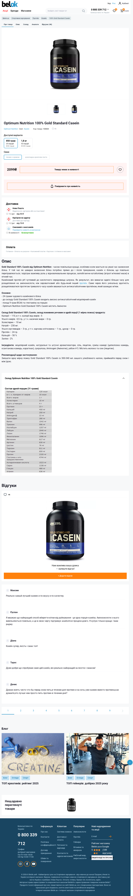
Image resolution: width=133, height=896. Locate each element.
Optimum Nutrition (11, 129)
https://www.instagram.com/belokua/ (20, 864)
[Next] (130, 762)
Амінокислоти (79, 832)
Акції (5, 11)
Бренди (14, 11)
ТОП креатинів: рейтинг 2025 (20, 783)
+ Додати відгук (65, 576)
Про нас (44, 832)
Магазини (26, 11)
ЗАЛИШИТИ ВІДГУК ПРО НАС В (102, 858)
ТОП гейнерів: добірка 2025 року (87, 783)
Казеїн (44, 18)
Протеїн (36, 18)
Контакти (45, 837)
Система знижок (64, 832)
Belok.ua (6, 18)
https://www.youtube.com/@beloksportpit (33, 864)
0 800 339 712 (27, 839)
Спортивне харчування (21, 18)
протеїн (83, 283)
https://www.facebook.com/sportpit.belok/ (27, 864)
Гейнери (77, 842)
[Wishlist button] (120, 169)
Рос (114, 3)
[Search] (83, 11)
